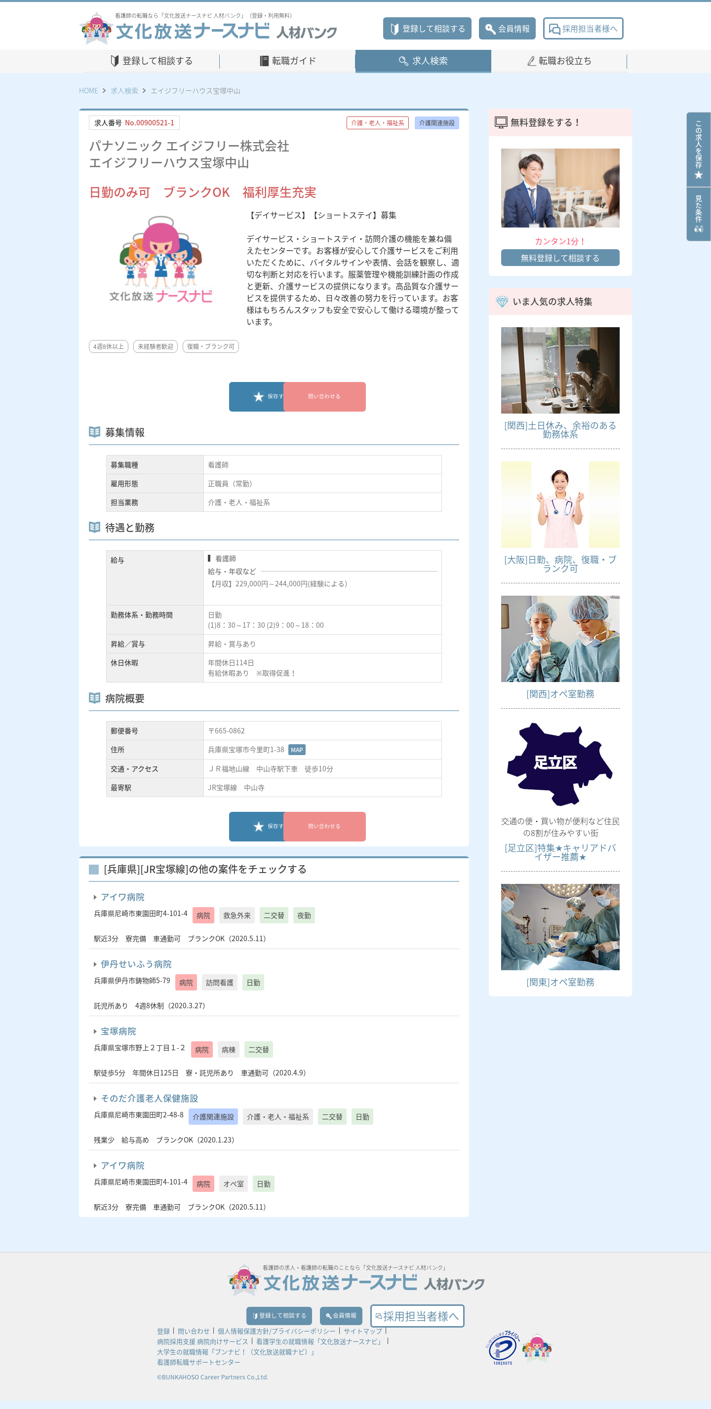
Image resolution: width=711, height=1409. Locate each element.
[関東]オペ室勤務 (560, 982)
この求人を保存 (699, 149)
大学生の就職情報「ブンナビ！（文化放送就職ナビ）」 (237, 1360)
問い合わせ (194, 1339)
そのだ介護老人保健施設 (149, 1098)
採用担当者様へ (583, 28)
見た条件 (699, 214)
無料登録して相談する (560, 258)
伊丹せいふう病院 (136, 963)
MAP (297, 749)
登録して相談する (427, 28)
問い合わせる (343, 396)
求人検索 (430, 60)
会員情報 (507, 28)
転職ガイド (294, 60)
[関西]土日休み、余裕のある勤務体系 (560, 430)
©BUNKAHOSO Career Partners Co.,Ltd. (212, 1385)
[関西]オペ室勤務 (560, 693)
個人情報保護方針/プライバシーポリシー (277, 1339)
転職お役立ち (565, 60)
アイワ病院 (123, 896)
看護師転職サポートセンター (198, 1370)
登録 (163, 1339)
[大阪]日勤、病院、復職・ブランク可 (560, 564)
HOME (88, 90)
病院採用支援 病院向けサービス (202, 1349)
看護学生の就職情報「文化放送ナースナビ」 (320, 1349)
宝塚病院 (118, 1031)
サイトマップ (363, 1339)
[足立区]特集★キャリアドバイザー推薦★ (560, 852)
